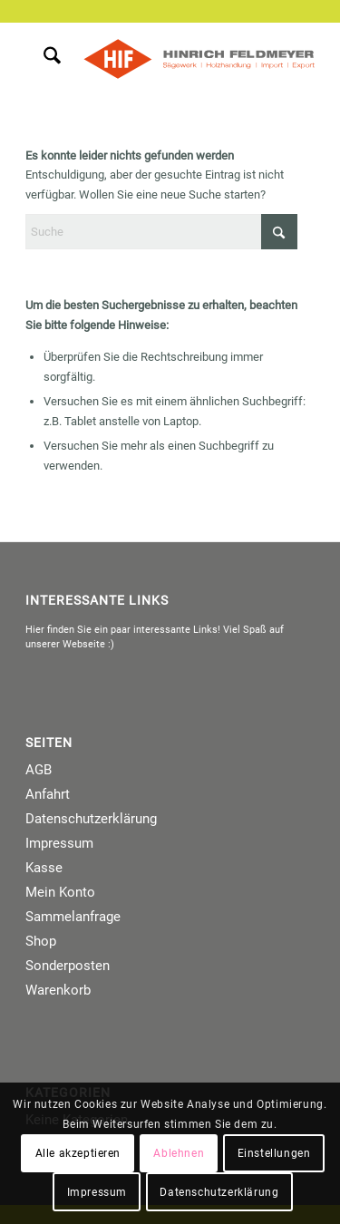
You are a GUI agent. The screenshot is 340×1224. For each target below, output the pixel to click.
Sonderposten (67, 965)
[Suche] (43, 59)
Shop (40, 941)
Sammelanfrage (73, 916)
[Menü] (82, 59)
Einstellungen (274, 1153)
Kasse (44, 868)
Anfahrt (47, 794)
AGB (38, 770)
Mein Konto (60, 892)
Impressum (59, 843)
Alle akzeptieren (78, 1153)
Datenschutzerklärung (91, 819)
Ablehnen (178, 1153)
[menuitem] (43, 59)
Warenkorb (58, 990)
